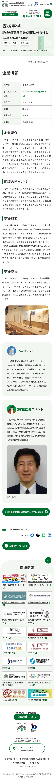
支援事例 (14, 50)
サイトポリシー (35, 763)
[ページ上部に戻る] (48, 560)
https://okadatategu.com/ (34, 94)
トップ (4, 50)
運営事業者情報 (19, 763)
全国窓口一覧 (10, 759)
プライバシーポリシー (27, 766)
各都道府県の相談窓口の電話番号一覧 (34, 759)
